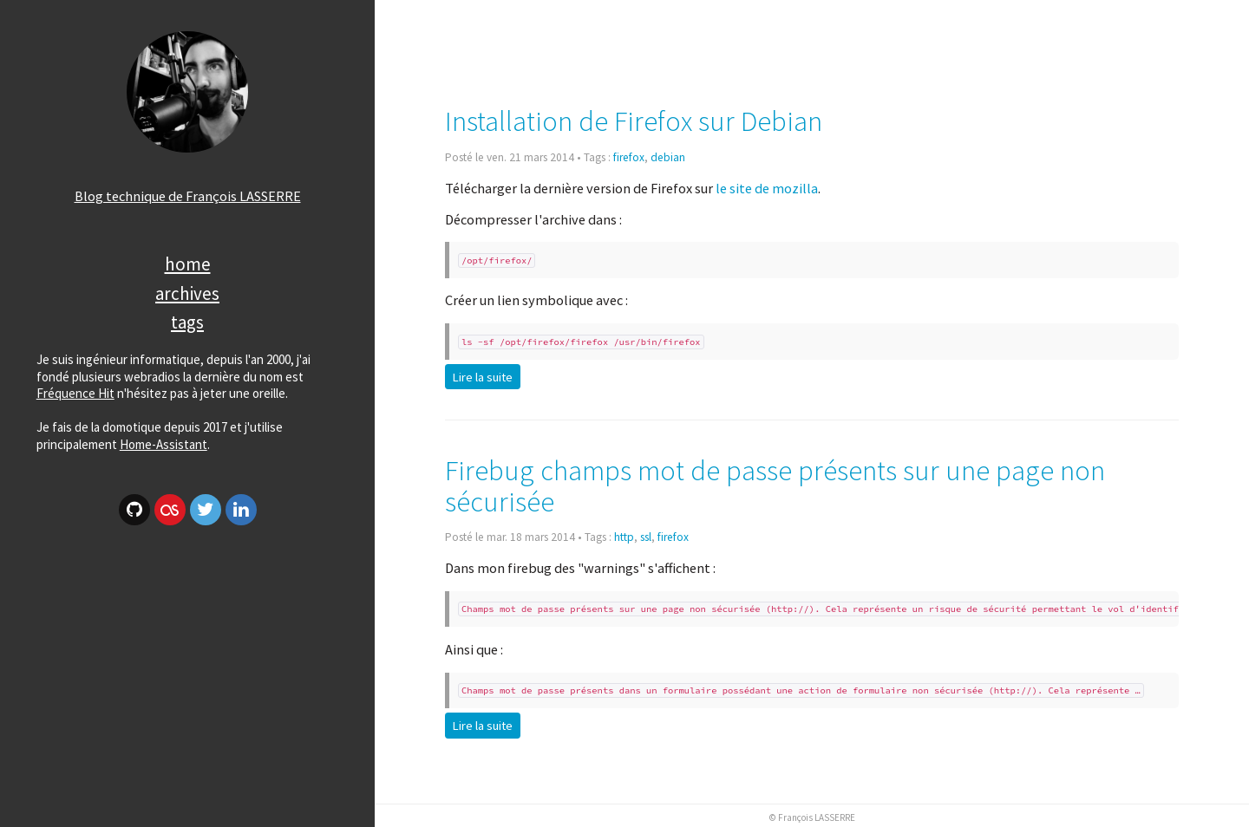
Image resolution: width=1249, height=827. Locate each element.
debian (668, 157)
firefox (628, 157)
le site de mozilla (767, 188)
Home (188, 264)
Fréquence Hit (75, 393)
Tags (187, 322)
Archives (187, 293)
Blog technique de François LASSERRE (188, 196)
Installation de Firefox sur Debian (633, 121)
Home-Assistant (163, 444)
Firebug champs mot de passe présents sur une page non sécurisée (775, 486)
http (624, 537)
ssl (645, 537)
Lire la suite (482, 377)
